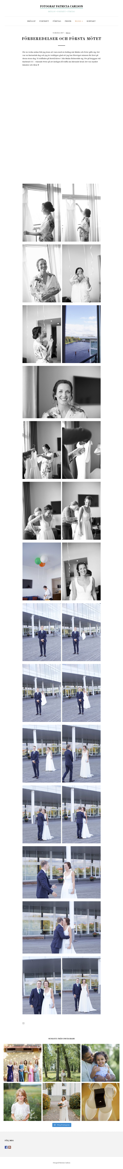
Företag (57, 21)
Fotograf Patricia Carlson (61, 6)
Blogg (78, 21)
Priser (68, 21)
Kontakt (91, 21)
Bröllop (31, 21)
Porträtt (44, 21)
